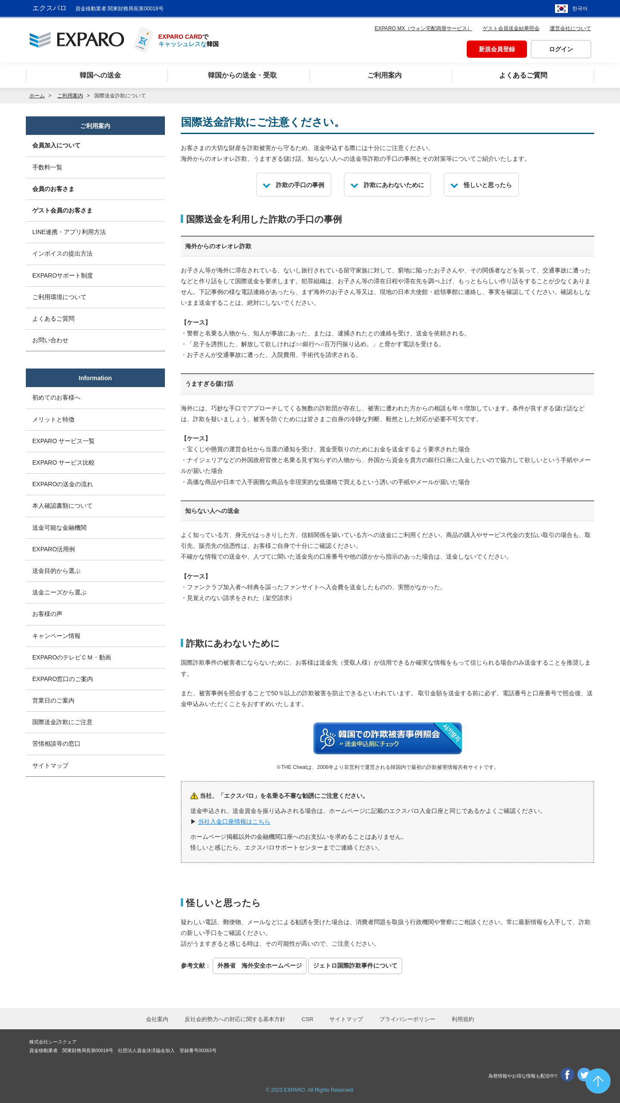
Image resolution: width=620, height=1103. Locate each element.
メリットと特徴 (53, 419)
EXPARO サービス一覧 (63, 440)
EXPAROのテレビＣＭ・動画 (71, 657)
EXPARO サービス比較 (63, 462)
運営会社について (570, 28)
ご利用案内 (95, 125)
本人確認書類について (62, 505)
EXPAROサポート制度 (62, 275)
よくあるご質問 (53, 318)
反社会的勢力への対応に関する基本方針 (235, 1019)
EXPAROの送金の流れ (62, 484)
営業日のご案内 (53, 700)
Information (95, 378)
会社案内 (157, 1019)
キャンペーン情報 (56, 635)
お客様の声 (47, 613)
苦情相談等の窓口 (56, 743)
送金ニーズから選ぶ (59, 592)
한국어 (580, 9)
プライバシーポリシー (407, 1019)
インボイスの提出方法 (62, 253)
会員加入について (56, 145)
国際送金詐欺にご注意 (62, 722)
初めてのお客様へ (56, 397)
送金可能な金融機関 (59, 527)
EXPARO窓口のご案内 (62, 678)
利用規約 (463, 1019)
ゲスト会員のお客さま (62, 210)
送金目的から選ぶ (56, 570)
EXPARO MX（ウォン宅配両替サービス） (423, 28)
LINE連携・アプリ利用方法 (69, 231)
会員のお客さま (53, 188)
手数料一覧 (47, 167)
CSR (307, 1019)
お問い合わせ (50, 340)
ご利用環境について (59, 297)
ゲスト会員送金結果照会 (511, 28)
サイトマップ (50, 765)
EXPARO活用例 (53, 549)
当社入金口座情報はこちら (234, 821)
